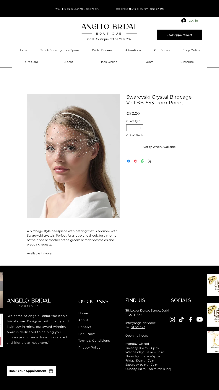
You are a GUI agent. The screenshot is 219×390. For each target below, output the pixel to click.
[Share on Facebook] (128, 161)
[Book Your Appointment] (31, 371)
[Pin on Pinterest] (136, 161)
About (83, 320)
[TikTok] (181, 319)
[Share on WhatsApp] (143, 161)
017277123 (138, 327)
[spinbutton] (135, 128)
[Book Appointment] (179, 35)
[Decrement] (129, 128)
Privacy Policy (89, 347)
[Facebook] (190, 319)
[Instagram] (172, 319)
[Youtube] (199, 319)
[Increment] (140, 128)
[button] (102, 50)
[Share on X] (150, 161)
